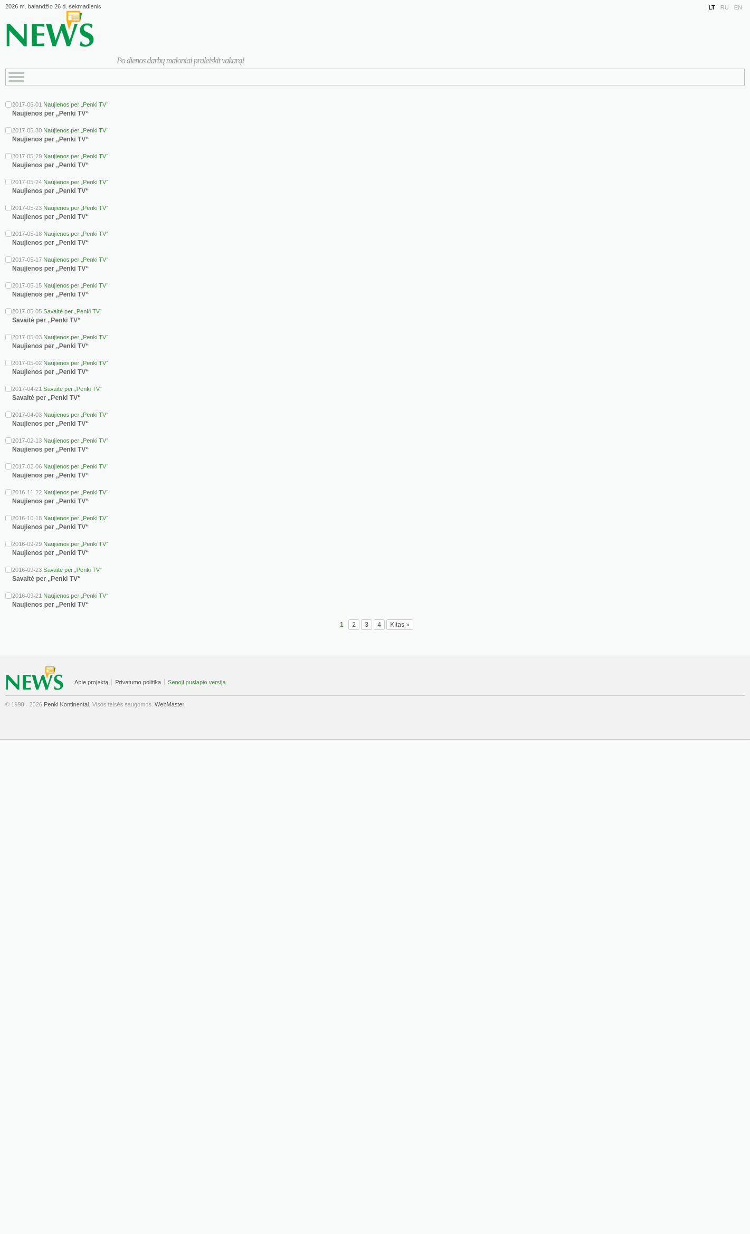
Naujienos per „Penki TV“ (75, 104)
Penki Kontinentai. (67, 704)
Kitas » (400, 624)
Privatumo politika (138, 682)
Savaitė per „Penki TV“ (72, 311)
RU (724, 7)
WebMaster (169, 704)
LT (711, 7)
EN (738, 7)
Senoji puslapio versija (196, 682)
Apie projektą (91, 682)
